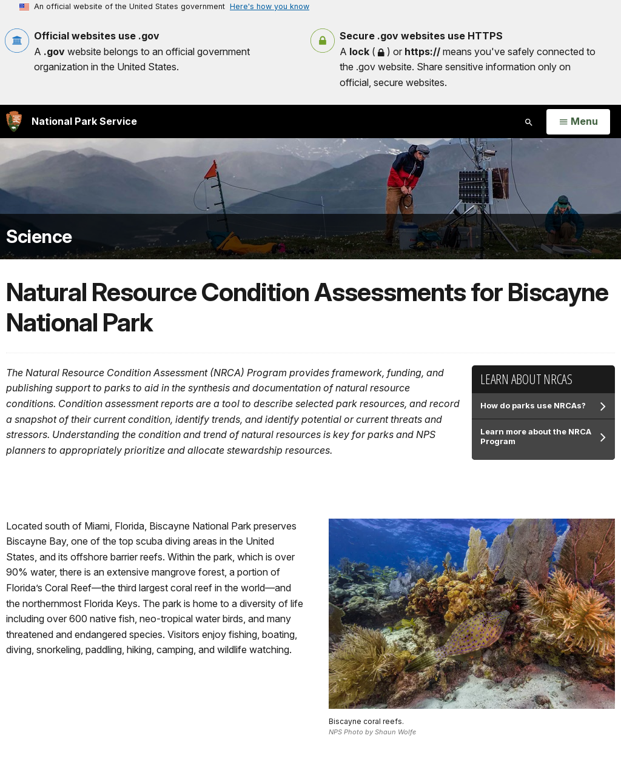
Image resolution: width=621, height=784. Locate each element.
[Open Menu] (578, 122)
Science (39, 236)
